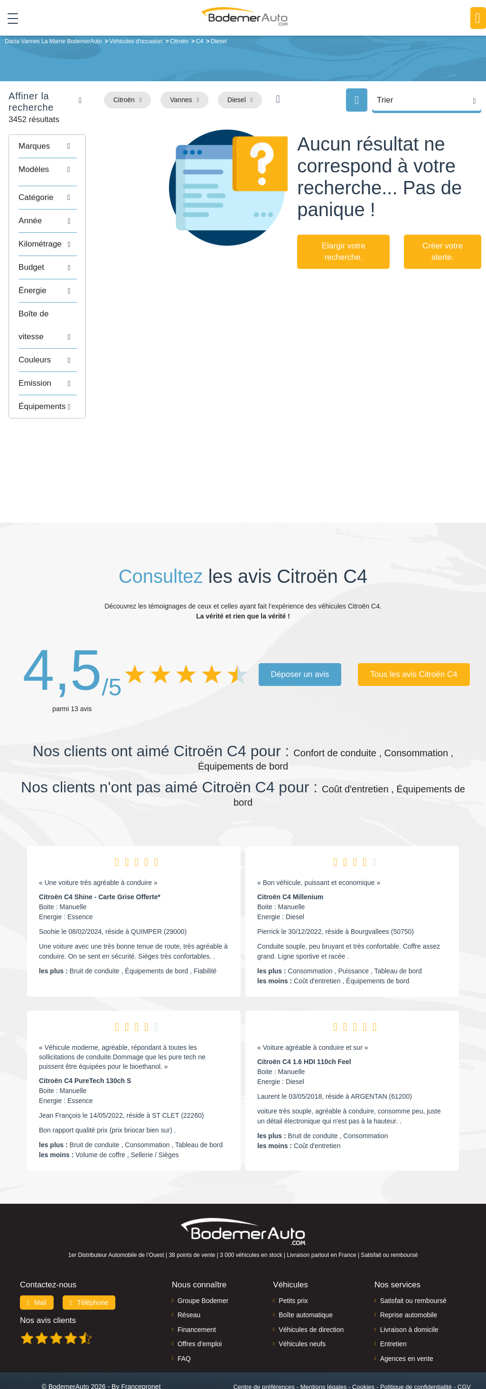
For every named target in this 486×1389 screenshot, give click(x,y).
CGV (464, 1349)
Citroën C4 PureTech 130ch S (85, 1043)
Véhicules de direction (311, 1292)
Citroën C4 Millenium (290, 859)
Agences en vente (406, 1321)
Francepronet (140, 1349)
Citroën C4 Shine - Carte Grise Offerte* (99, 859)
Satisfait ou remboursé (413, 1263)
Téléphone (89, 1265)
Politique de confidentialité (416, 1349)
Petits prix (293, 1263)
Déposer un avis (300, 636)
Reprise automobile (409, 1277)
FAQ (184, 1321)
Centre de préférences (263, 1349)
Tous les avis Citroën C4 (414, 637)
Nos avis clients (48, 1282)
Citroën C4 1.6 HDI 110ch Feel (304, 1023)
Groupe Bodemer (203, 1263)
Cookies (363, 1349)
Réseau (189, 1277)
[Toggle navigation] (9, 19)
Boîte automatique (306, 1277)
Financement (197, 1292)
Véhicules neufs (302, 1306)
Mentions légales (323, 1349)
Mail (37, 1265)
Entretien (393, 1306)
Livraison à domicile (409, 1292)
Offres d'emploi (200, 1306)
